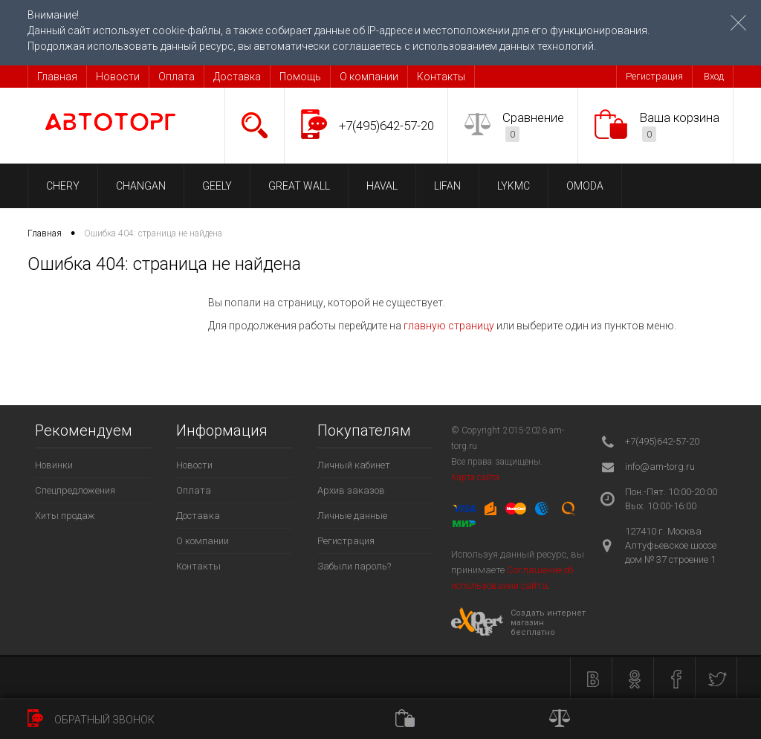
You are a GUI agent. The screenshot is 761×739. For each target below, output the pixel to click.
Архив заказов (351, 490)
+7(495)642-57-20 (386, 125)
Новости (118, 77)
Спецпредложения (75, 490)
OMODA (584, 186)
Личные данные (352, 515)
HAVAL (382, 186)
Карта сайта (475, 477)
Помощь (300, 77)
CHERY (63, 186)
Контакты (441, 77)
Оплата (176, 77)
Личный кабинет (353, 465)
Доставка (237, 77)
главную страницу (449, 326)
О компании (369, 77)
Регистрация (654, 76)
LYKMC (513, 186)
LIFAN (447, 186)
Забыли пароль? (354, 566)
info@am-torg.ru (660, 466)
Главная (57, 77)
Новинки (54, 465)
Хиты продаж (65, 515)
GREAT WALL (299, 186)
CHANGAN (141, 186)
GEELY (217, 186)
